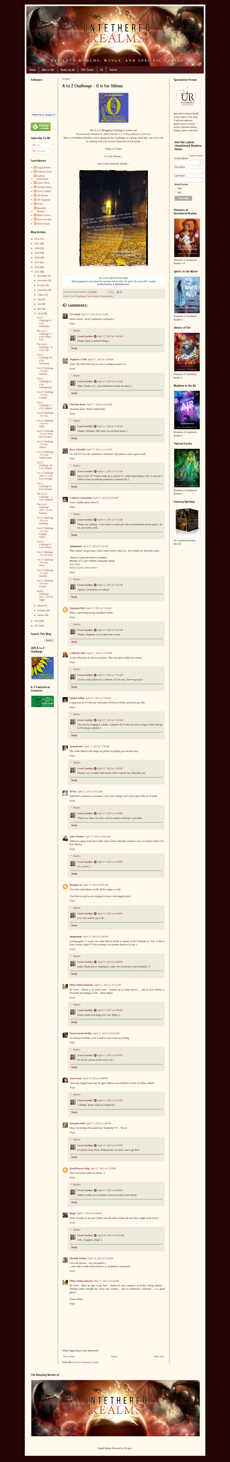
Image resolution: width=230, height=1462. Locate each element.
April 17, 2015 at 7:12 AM (110, 471)
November (42, 280)
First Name (180, 167)
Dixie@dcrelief (77, 1123)
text (179, 192)
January (41, 615)
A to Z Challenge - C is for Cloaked (45, 573)
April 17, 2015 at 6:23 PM (110, 1145)
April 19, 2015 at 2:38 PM (100, 1258)
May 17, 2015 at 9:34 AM (106, 1281)
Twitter (113, 70)
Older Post (159, 1356)
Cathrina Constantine (81, 498)
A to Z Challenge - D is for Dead (45, 562)
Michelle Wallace (78, 1258)
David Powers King (80, 1168)
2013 (37, 625)
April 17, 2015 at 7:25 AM (99, 653)
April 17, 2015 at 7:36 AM (98, 698)
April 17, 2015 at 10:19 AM (106, 1033)
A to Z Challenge (77, 296)
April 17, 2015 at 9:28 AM (95, 936)
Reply (72, 323)
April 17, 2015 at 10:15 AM (107, 985)
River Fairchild (77, 449)
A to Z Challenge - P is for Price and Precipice (45, 434)
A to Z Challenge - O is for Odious (45, 444)
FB (101, 70)
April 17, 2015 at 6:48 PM (89, 1213)
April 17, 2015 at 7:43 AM (110, 720)
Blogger (128, 1448)
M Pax (73, 791)
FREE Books (87, 70)
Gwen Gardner (92, 296)
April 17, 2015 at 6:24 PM (110, 1190)
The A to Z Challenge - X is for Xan (44, 347)
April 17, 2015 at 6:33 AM (105, 498)
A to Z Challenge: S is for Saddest (44, 405)
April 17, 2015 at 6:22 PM (110, 1100)
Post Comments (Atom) (87, 1362)
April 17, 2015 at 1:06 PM (110, 962)
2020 (37, 248)
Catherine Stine (78, 653)
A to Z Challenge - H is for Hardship (45, 520)
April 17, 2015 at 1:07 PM (110, 1055)
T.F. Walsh (75, 314)
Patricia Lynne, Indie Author (83, 567)
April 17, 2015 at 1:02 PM (110, 768)
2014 (37, 621)
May (39, 308)
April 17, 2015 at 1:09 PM (95, 1078)
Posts (36, 145)
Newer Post (68, 1356)
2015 (37, 271)
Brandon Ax (76, 885)
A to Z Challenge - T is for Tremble (45, 395)
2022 (37, 239)
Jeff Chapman (43, 199)
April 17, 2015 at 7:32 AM (110, 585)
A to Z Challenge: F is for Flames (44, 544)
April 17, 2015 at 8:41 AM (98, 836)
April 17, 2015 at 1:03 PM (110, 813)
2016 (37, 267)
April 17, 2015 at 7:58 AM (96, 746)
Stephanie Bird (77, 608)
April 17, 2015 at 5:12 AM (99, 449)
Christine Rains (78, 404)
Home (32, 70)
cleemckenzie (76, 746)
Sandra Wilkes (77, 698)
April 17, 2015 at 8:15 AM (90, 791)
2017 (37, 262)
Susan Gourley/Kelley (81, 1033)
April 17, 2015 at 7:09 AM (110, 336)
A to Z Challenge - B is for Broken (45, 583)
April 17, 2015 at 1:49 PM (98, 1123)
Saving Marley (106, 296)
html (180, 188)
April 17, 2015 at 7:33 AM (110, 675)
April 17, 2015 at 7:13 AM (110, 519)
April (40, 313)
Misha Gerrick (44, 215)
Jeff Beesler (42, 195)
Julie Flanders (77, 836)
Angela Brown (44, 167)
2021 (37, 243)
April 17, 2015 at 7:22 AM (95, 546)
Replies (76, 330)
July (39, 299)
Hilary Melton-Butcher (81, 985)
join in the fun (142, 133)
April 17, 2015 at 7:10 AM (110, 381)
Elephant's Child (78, 359)
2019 (37, 253)
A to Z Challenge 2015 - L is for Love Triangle (45, 476)
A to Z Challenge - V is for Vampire (45, 371)
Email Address (188, 158)
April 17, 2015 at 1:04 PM (110, 862)
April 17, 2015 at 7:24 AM (98, 608)
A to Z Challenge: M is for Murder (44, 465)
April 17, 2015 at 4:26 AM (99, 404)
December (42, 276)
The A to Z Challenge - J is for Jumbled (45, 497)
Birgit (73, 1213)
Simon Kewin (43, 223)
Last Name (180, 175)
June (39, 304)
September (42, 290)
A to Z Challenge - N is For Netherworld (45, 455)
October (41, 285)
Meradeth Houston (41, 209)
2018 (37, 257)
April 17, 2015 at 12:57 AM (94, 314)
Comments (39, 151)
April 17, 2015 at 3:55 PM (103, 1168)
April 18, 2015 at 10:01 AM (110, 1235)
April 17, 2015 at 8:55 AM (95, 885)
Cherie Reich (43, 183)
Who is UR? (48, 70)
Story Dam (75, 564)
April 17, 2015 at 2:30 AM (100, 359)
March (40, 605)
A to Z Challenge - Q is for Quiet (45, 423)
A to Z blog (124, 133)
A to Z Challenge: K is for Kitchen (44, 486)
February (42, 610)
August (41, 294)
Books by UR (68, 70)
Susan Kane (76, 1078)
